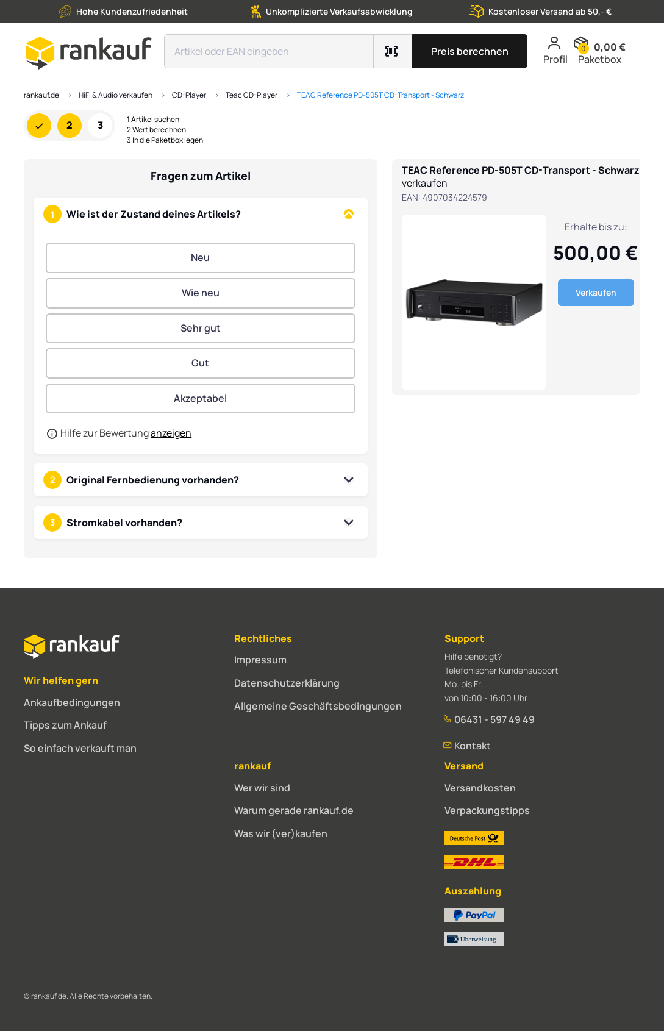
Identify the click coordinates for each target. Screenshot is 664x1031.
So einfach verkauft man (80, 748)
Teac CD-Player (251, 95)
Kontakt (467, 745)
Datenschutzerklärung (287, 683)
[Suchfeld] (269, 51)
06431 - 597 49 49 (489, 719)
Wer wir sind (262, 787)
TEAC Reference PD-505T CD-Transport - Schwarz (380, 95)
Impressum (260, 659)
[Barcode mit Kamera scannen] (393, 51)
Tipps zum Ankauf (65, 725)
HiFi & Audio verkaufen (115, 95)
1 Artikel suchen (153, 119)
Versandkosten (480, 787)
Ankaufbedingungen (72, 702)
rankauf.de (41, 95)
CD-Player (189, 95)
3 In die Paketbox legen (165, 140)
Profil (555, 50)
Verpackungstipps (487, 810)
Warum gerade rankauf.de (294, 810)
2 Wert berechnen (156, 130)
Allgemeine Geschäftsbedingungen (318, 706)
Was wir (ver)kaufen (280, 833)
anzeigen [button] (171, 433)
